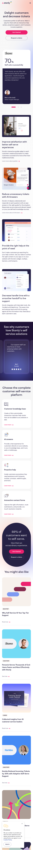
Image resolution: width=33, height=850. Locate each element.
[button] (16, 126)
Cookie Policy (8, 840)
